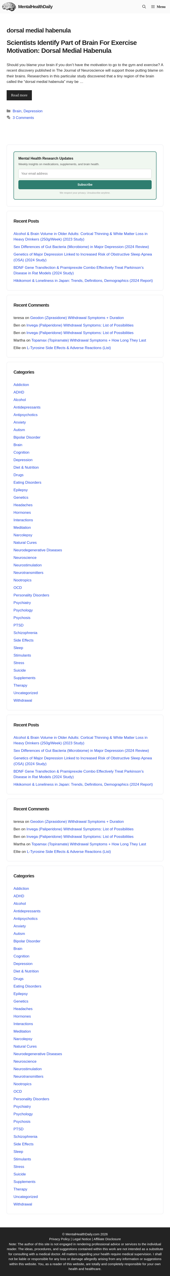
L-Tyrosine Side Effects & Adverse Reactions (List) (69, 348)
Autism (19, 430)
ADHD (19, 392)
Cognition (21, 452)
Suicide (20, 670)
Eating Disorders (27, 482)
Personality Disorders (31, 595)
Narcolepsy (23, 535)
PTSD (18, 625)
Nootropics (22, 580)
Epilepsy (21, 490)
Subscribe (85, 184)
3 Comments (23, 118)
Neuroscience (25, 558)
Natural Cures (25, 543)
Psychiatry (22, 603)
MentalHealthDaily (35, 6)
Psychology (23, 610)
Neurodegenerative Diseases (38, 550)
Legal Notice (82, 1239)
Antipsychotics (26, 415)
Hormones (22, 512)
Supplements (24, 678)
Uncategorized (26, 693)
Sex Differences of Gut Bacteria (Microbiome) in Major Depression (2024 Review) (81, 247)
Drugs (18, 475)
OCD (18, 588)
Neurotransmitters (28, 573)
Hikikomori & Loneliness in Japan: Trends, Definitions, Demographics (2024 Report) (83, 281)
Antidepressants (27, 407)
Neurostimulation (28, 565)
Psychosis (22, 618)
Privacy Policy (59, 1239)
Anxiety (20, 422)
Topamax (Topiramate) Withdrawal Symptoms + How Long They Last (88, 340)
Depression (32, 111)
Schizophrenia (25, 633)
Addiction (21, 385)
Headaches (23, 505)
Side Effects (23, 640)
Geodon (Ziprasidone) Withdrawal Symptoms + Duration (77, 318)
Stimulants (22, 655)
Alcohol (20, 400)
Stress (19, 663)
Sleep (18, 648)
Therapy (20, 685)
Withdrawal (23, 700)
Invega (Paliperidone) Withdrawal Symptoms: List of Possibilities (80, 325)
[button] (144, 6)
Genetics (21, 497)
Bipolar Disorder (27, 437)
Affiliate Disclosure (107, 1239)
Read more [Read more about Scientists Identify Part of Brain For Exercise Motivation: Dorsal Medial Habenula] (19, 95)
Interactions (23, 520)
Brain (17, 111)
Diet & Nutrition (26, 467)
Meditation (22, 527)
